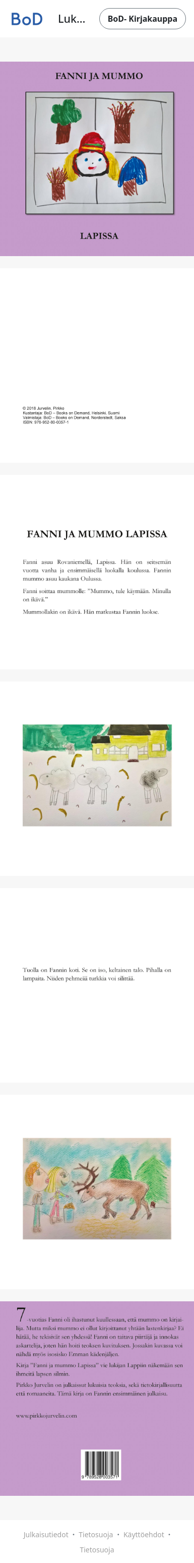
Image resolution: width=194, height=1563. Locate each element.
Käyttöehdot (143, 1534)
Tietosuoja (96, 1534)
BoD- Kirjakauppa (142, 18)
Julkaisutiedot (46, 1534)
